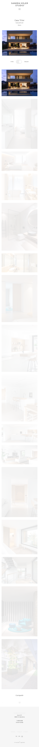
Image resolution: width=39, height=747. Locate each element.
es (22, 736)
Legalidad (22, 743)
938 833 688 (20, 721)
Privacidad (16, 743)
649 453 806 (20, 722)
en (19, 736)
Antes (12, 61)
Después (26, 61)
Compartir (19, 695)
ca (16, 736)
